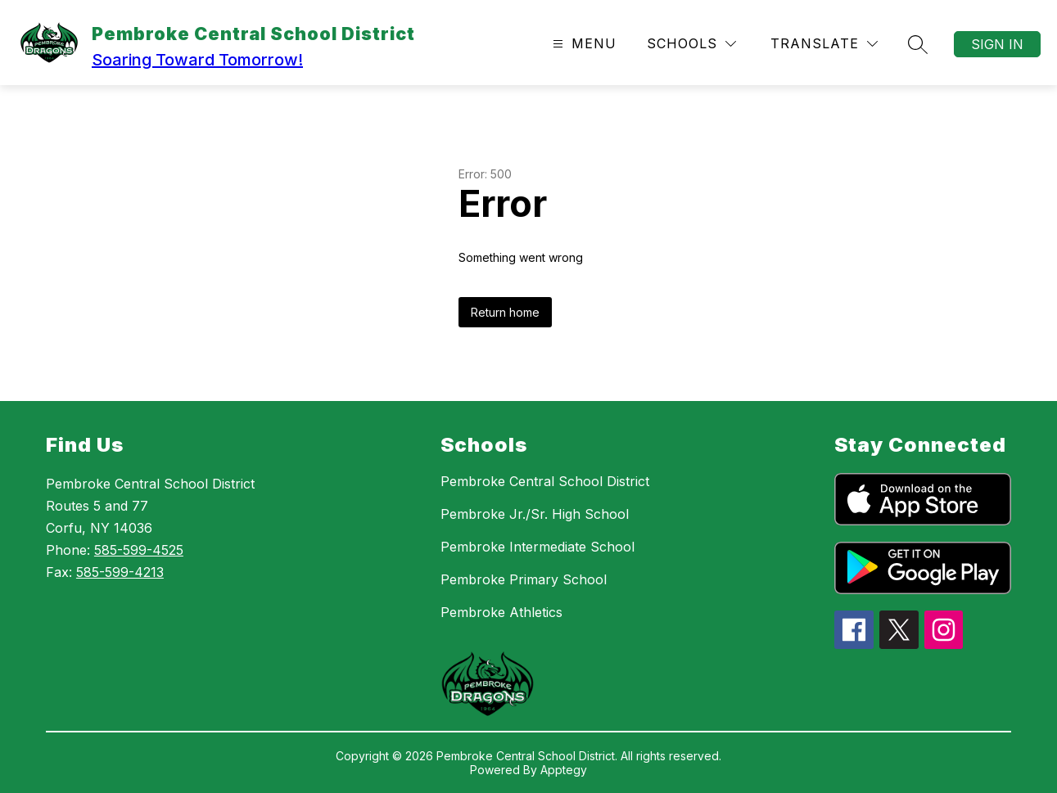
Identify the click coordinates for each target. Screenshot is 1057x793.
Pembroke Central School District (544, 481)
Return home (505, 312)
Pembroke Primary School (523, 579)
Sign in (997, 44)
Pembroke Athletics (501, 612)
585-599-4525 (138, 550)
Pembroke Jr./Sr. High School (534, 514)
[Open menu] (583, 44)
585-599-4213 (120, 572)
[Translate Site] (824, 44)
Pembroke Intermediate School (537, 546)
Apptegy (563, 770)
